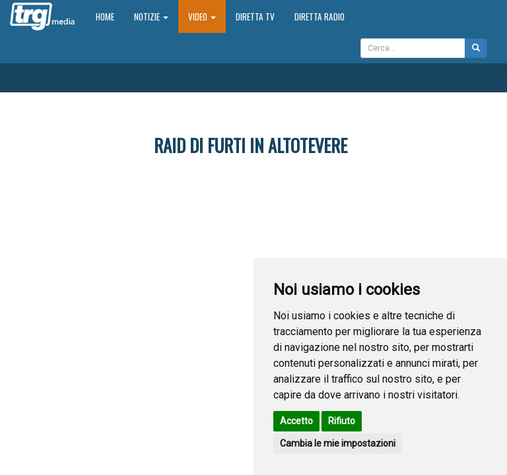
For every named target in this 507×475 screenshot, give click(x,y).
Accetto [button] (296, 421)
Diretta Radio (319, 16)
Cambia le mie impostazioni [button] (337, 443)
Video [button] (202, 16)
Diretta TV (255, 16)
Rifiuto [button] (341, 421)
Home (110, 16)
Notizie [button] (151, 16)
